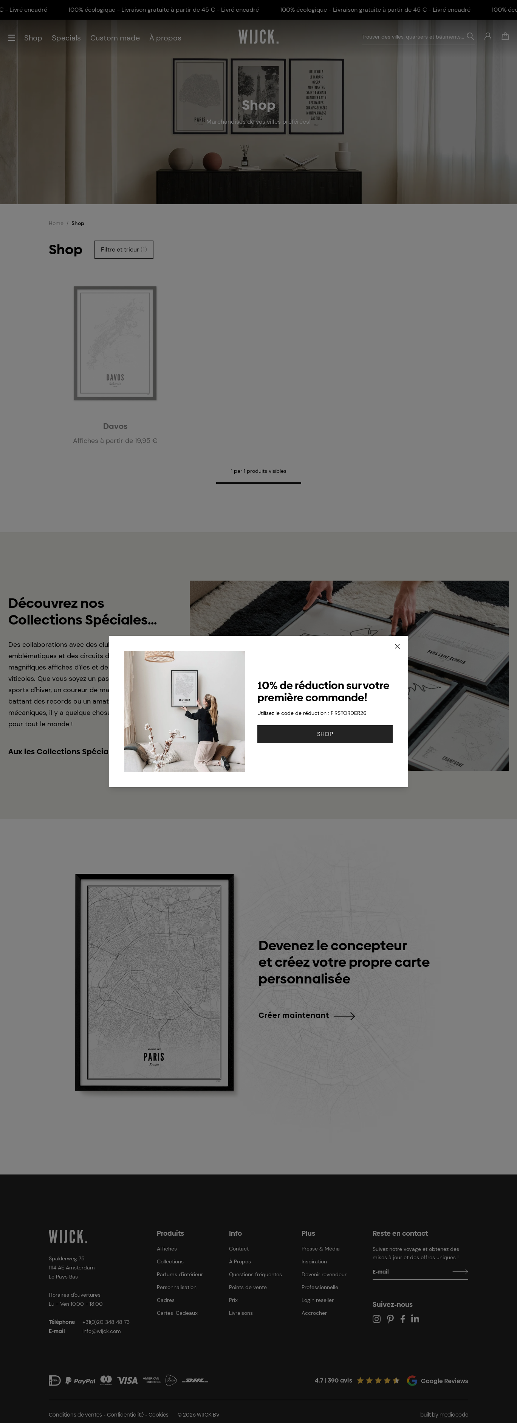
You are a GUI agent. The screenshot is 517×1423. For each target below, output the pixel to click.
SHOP (325, 734)
